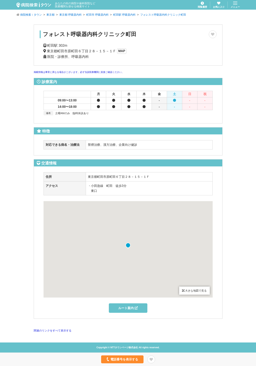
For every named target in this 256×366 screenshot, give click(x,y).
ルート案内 (128, 308)
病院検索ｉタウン (31, 14)
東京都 (50, 14)
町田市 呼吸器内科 (97, 14)
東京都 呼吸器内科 (70, 14)
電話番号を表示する (122, 359)
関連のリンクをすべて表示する (52, 330)
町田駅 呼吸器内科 (124, 14)
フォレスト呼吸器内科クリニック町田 (163, 14)
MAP (121, 51)
